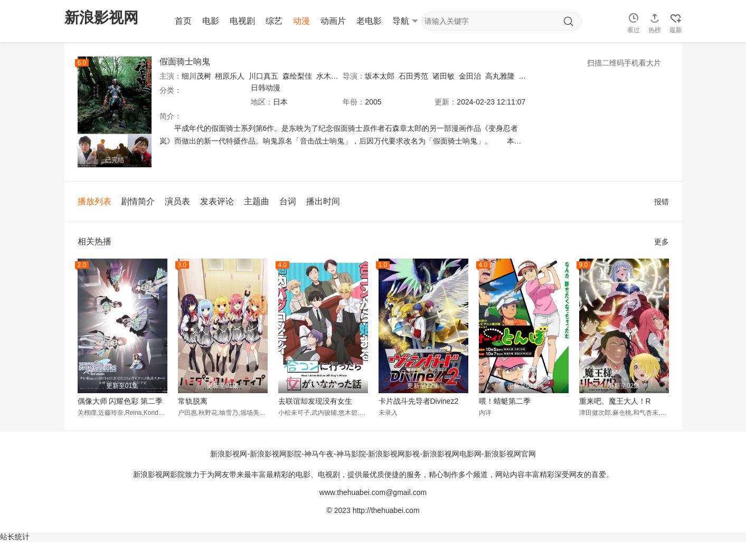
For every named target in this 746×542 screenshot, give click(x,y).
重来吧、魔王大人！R (615, 401)
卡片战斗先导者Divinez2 (419, 401)
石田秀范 (413, 76)
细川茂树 (196, 76)
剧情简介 (138, 201)
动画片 (333, 20)
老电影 (369, 20)
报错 (661, 201)
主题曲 (256, 201)
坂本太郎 (379, 76)
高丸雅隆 (500, 76)
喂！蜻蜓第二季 (505, 401)
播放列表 (94, 201)
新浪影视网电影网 (451, 454)
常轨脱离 (192, 401)
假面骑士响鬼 (184, 61)
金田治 (470, 76)
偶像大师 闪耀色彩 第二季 (120, 401)
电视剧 (242, 20)
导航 (405, 21)
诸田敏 (443, 76)
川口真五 (263, 76)
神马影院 (351, 454)
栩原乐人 (229, 76)
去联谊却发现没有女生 (315, 401)
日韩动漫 (265, 87)
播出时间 (323, 201)
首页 (183, 20)
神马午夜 (319, 454)
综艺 (274, 20)
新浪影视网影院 (275, 454)
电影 (210, 20)
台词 (287, 201)
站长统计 (15, 537)
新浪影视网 (228, 454)
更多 (661, 241)
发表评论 (217, 201)
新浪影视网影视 (394, 454)
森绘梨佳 (297, 76)
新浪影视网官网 (510, 454)
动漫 (301, 20)
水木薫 (327, 76)
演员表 (177, 201)
